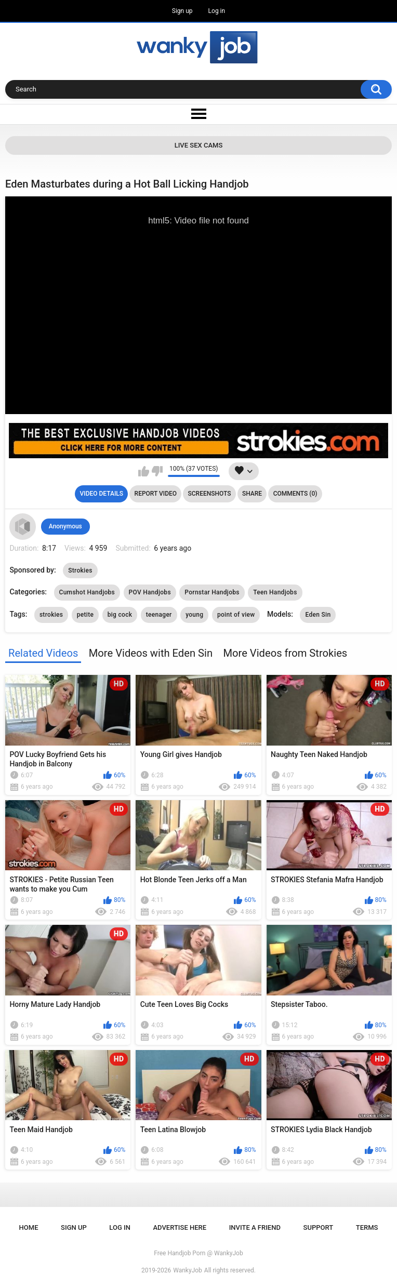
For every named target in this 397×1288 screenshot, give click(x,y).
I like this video (143, 471)
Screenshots (209, 493)
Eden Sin (317, 614)
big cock (120, 614)
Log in (217, 11)
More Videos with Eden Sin (151, 653)
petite (85, 614)
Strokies (80, 570)
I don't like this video (157, 471)
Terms (367, 1227)
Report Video (156, 493)
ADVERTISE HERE (180, 1227)
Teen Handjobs (275, 592)
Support (318, 1227)
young (194, 614)
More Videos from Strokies (285, 653)
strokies (51, 614)
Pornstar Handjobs (211, 592)
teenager (159, 614)
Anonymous (65, 526)
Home (28, 1227)
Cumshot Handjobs (87, 592)
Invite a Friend (255, 1227)
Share (252, 493)
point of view (236, 614)
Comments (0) (295, 493)
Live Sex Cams (199, 145)
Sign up (182, 11)
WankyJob (187, 1270)
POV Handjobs (150, 592)
